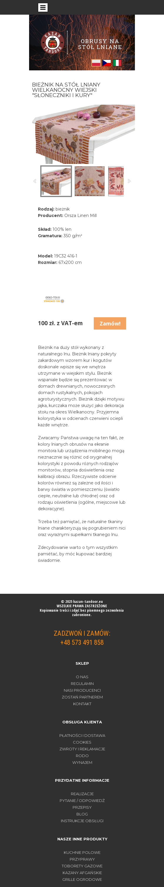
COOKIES (82, 742)
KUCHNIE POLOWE (82, 852)
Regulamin (82, 683)
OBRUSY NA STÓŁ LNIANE (100, 43)
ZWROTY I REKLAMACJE (82, 749)
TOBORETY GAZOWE (82, 866)
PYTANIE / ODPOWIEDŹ (82, 800)
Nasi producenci (82, 690)
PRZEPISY (82, 807)
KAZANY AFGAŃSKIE (82, 872)
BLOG (82, 814)
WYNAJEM (82, 762)
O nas (82, 676)
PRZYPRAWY (82, 859)
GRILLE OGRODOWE (82, 879)
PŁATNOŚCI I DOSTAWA (82, 735)
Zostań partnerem (82, 697)
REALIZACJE (82, 793)
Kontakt (82, 703)
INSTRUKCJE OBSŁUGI (82, 820)
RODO (82, 755)
